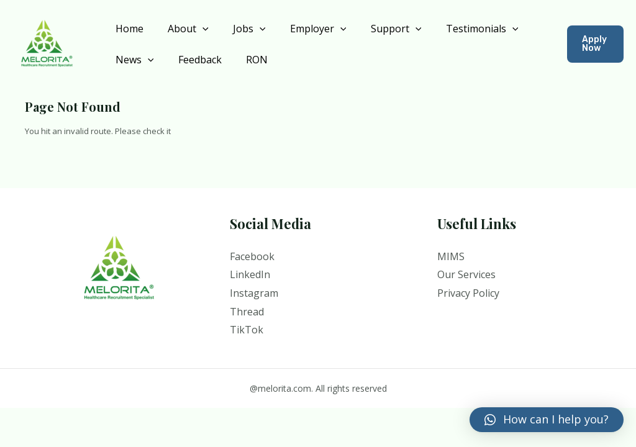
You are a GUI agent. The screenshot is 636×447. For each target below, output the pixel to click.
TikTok (246, 329)
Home (127, 28)
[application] (195, 28)
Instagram (254, 293)
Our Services (466, 274)
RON (246, 59)
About (181, 28)
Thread (247, 311)
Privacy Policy (468, 293)
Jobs (238, 28)
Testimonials (456, 28)
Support (375, 28)
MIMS (451, 256)
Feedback (193, 59)
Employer (302, 28)
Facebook (252, 256)
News (132, 59)
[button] (547, 419)
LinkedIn (250, 274)
